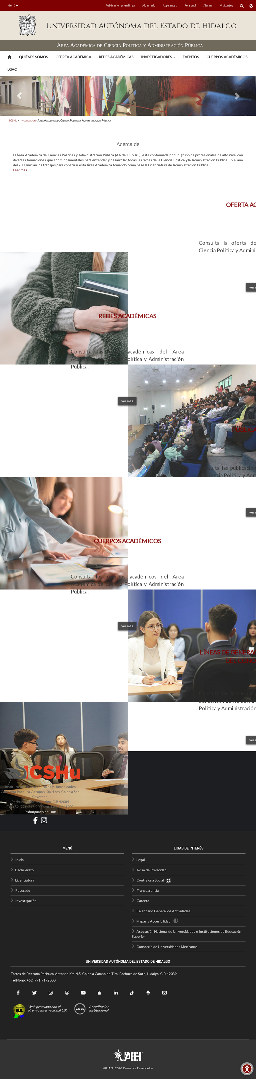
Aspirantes (170, 5)
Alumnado (148, 5)
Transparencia (147, 890)
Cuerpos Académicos (227, 57)
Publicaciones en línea (120, 5)
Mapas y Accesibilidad (153, 921)
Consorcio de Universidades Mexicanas (167, 946)
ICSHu (13, 120)
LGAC (12, 69)
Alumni (208, 5)
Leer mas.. (20, 170)
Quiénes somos (33, 57)
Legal (140, 860)
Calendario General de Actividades (163, 911)
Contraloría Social (153, 880)
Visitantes (226, 5)
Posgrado (22, 890)
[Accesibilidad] (247, 1068)
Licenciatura (24, 880)
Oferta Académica (73, 57)
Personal (190, 5)
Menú (13, 5)
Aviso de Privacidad (151, 870)
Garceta (142, 900)
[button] (158, 57)
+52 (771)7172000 (41, 980)
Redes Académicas (116, 57)
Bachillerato (24, 870)
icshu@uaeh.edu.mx (40, 812)
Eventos (191, 57)
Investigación (28, 120)
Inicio (19, 860)
